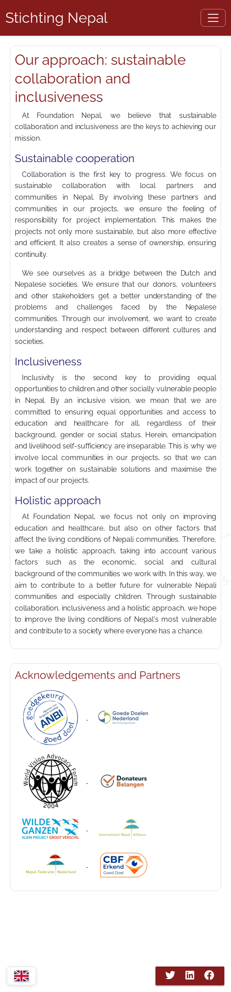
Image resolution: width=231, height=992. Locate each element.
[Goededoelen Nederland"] (124, 717)
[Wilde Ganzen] (51, 828)
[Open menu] (213, 18)
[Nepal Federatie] (51, 864)
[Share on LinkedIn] (189, 975)
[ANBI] (51, 717)
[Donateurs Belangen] (124, 780)
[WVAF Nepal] (51, 780)
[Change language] (21, 976)
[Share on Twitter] (170, 975)
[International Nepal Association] (124, 828)
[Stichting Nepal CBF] (124, 864)
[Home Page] (56, 18)
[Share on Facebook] (209, 975)
